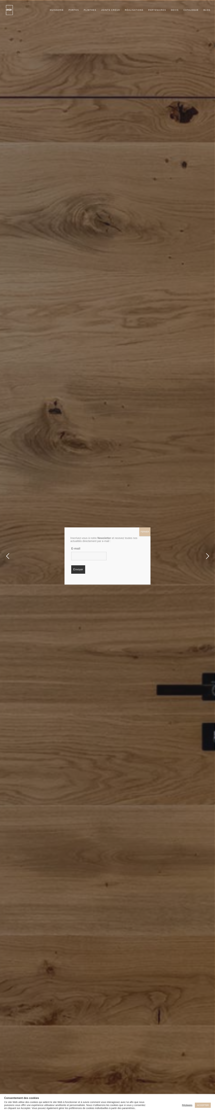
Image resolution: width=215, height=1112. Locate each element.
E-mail (75, 548)
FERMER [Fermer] (145, 532)
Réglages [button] (187, 1105)
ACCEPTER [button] (203, 1105)
